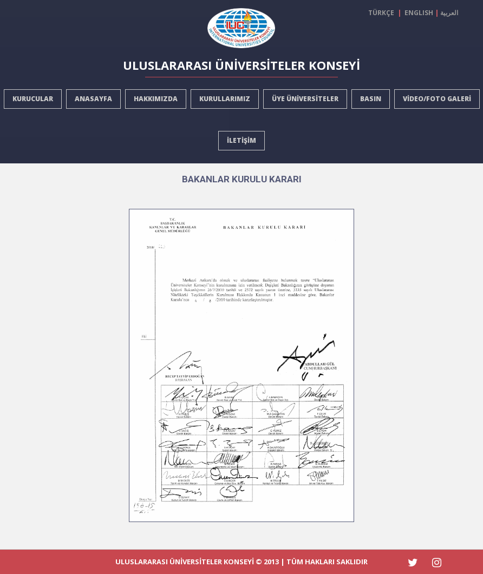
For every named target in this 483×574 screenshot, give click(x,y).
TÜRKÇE (382, 12)
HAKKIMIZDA (156, 98)
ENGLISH (418, 12)
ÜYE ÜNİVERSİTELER (305, 98)
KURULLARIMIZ (224, 98)
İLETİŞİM (241, 140)
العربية (449, 12)
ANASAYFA (93, 98)
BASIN (370, 98)
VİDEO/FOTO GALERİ (437, 98)
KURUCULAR (32, 98)
